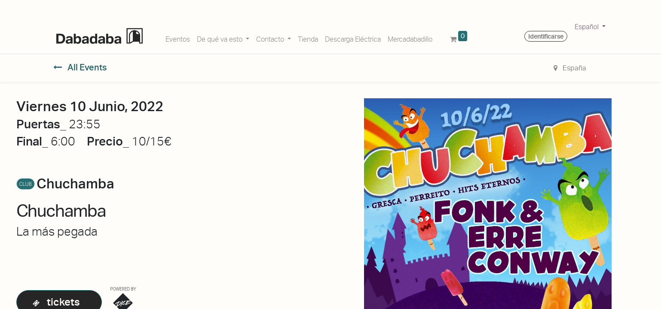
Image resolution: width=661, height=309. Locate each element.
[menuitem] (177, 38)
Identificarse (545, 36)
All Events (80, 67)
